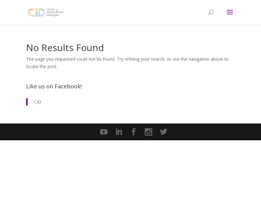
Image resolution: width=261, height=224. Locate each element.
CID (37, 102)
